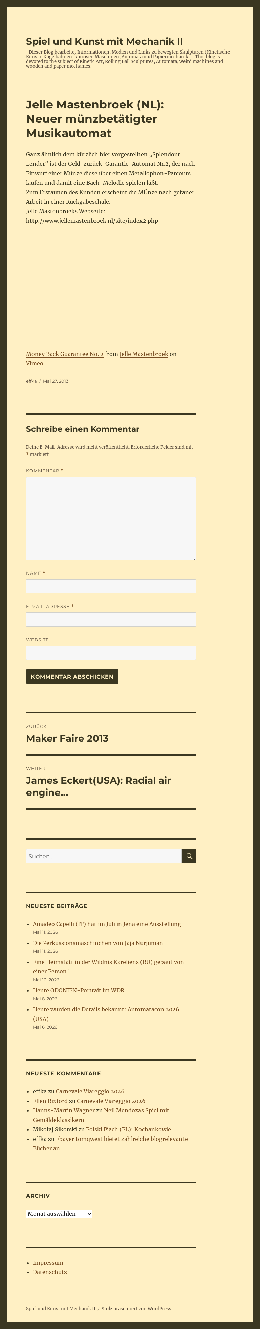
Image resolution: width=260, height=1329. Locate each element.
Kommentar (45, 471)
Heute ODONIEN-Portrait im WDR (78, 990)
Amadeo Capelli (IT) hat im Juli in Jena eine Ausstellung (107, 924)
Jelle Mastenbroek (144, 353)
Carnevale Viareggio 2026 (90, 1091)
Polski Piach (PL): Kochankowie (128, 1129)
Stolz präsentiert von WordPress (136, 1309)
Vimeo (34, 363)
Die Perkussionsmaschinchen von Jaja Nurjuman (98, 943)
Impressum (48, 1262)
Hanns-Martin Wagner (64, 1110)
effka (31, 381)
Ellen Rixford (50, 1101)
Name (36, 573)
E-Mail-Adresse (50, 606)
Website (37, 639)
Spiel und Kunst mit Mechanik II (104, 41)
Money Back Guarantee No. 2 (65, 353)
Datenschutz (50, 1272)
